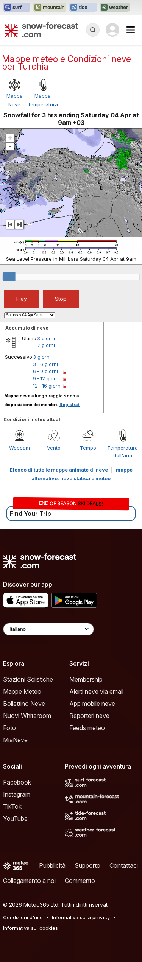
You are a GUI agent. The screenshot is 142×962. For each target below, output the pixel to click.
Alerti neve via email (96, 691)
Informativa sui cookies (30, 928)
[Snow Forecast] (41, 29)
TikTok (12, 806)
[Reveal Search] (93, 30)
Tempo (88, 448)
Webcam (19, 448)
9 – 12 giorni (46, 378)
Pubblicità (52, 865)
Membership (86, 679)
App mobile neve (92, 703)
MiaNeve (15, 740)
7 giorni (46, 345)
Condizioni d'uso (23, 917)
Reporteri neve (89, 715)
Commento (80, 880)
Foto (9, 728)
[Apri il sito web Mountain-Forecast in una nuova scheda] (49, 7)
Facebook (17, 782)
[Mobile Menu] (130, 30)
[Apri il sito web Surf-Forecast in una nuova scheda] (16, 7)
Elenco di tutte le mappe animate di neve (59, 470)
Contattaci (123, 865)
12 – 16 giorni (47, 386)
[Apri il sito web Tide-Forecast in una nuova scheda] (83, 7)
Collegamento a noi (29, 880)
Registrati (69, 404)
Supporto (87, 865)
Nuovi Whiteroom (27, 715)
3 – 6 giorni (45, 364)
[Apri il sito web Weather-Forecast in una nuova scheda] (115, 7)
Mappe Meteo (22, 691)
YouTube (15, 818)
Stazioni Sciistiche (28, 679)
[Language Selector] (48, 629)
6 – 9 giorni (45, 371)
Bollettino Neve (24, 703)
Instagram (16, 794)
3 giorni (46, 338)
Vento (54, 448)
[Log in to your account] (112, 30)
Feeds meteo (87, 728)
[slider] (9, 276)
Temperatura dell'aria (122, 451)
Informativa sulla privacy (81, 917)
